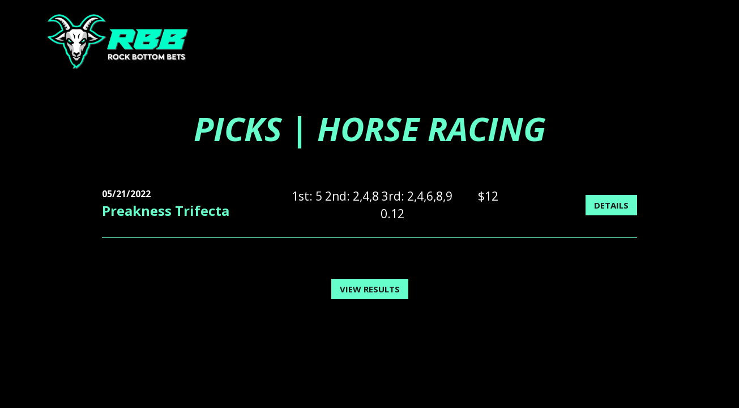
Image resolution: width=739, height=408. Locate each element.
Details (611, 205)
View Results (370, 289)
